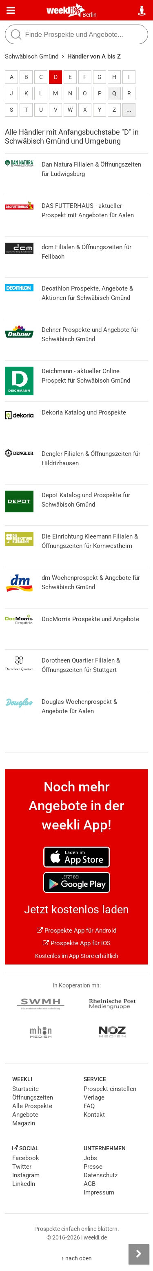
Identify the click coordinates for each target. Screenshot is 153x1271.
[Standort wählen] (142, 10)
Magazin (23, 1123)
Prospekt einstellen (110, 1089)
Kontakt (94, 1114)
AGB (89, 1184)
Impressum (99, 1192)
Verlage (94, 1097)
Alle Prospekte (32, 1106)
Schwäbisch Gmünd (31, 56)
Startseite (25, 1089)
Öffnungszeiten (32, 1097)
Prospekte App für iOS (77, 943)
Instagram (26, 1175)
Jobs (90, 1158)
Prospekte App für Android (76, 930)
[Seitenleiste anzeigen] (139, 1254)
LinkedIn (23, 1184)
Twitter (21, 1166)
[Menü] (11, 10)
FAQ (89, 1106)
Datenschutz (101, 1175)
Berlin (89, 14)
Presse (93, 1166)
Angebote (25, 1114)
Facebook (25, 1158)
